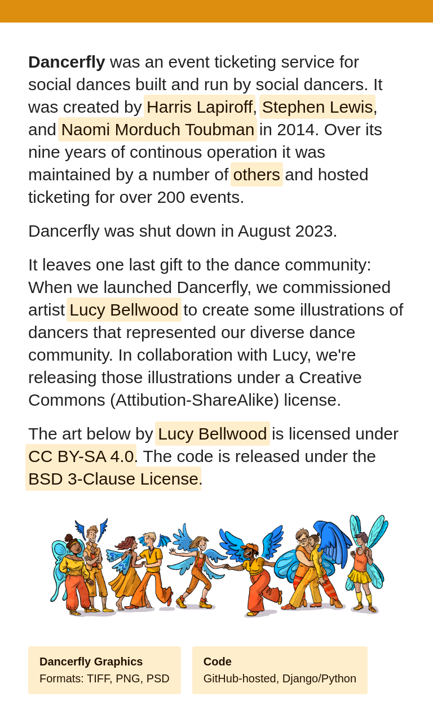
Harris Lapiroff (200, 106)
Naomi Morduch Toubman (157, 129)
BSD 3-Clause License (113, 478)
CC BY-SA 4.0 (81, 456)
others (256, 174)
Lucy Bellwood (123, 309)
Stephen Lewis (317, 106)
